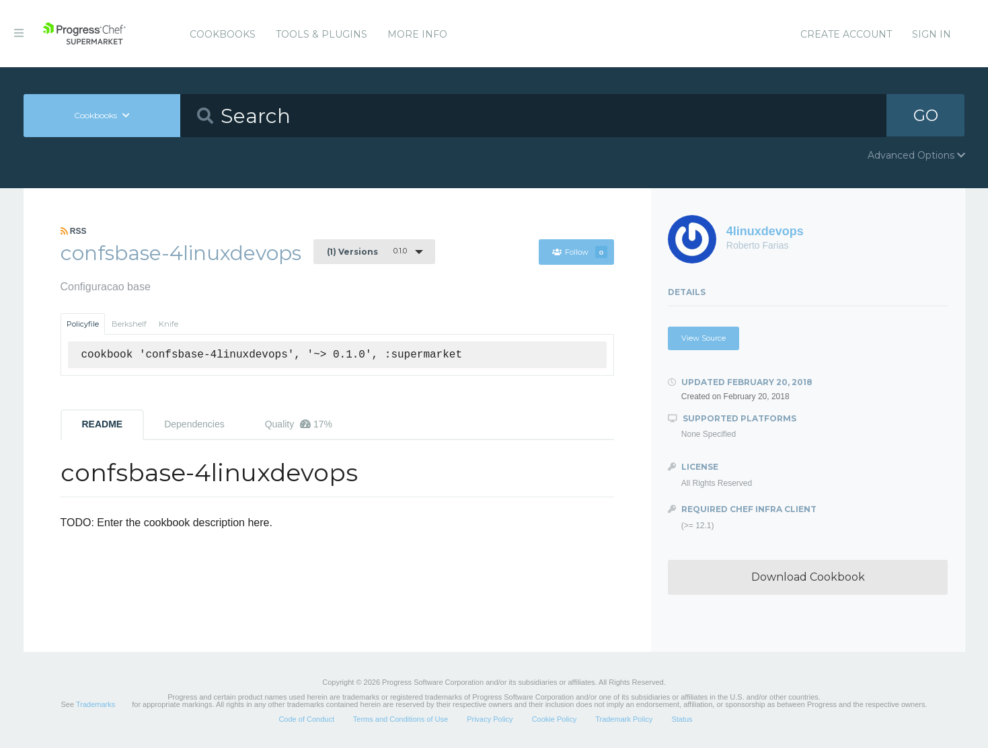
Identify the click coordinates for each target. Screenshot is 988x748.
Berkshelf (129, 324)
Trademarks (95, 704)
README (102, 424)
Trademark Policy (623, 719)
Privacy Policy (489, 719)
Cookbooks (223, 34)
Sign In (931, 34)
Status (681, 719)
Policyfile (83, 324)
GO (925, 115)
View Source (703, 338)
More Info (417, 34)
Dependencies (194, 424)
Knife (168, 324)
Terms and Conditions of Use (400, 719)
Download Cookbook (808, 577)
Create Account (846, 34)
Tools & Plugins (321, 34)
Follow (579, 252)
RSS (74, 231)
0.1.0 (367, 251)
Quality (298, 424)
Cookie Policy (554, 719)
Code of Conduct (306, 719)
